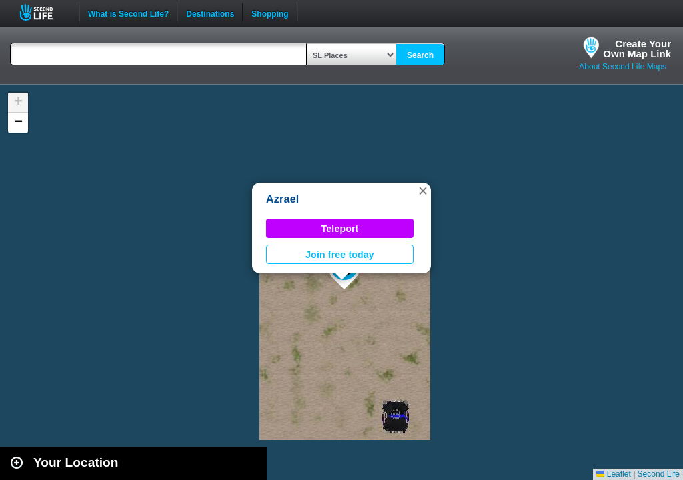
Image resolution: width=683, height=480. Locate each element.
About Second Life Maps (622, 66)
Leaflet (613, 474)
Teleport (340, 228)
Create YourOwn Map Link (637, 48)
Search (420, 55)
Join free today (339, 254)
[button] (423, 191)
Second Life (44, 12)
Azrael (282, 199)
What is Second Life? (128, 12)
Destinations (210, 12)
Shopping (269, 12)
